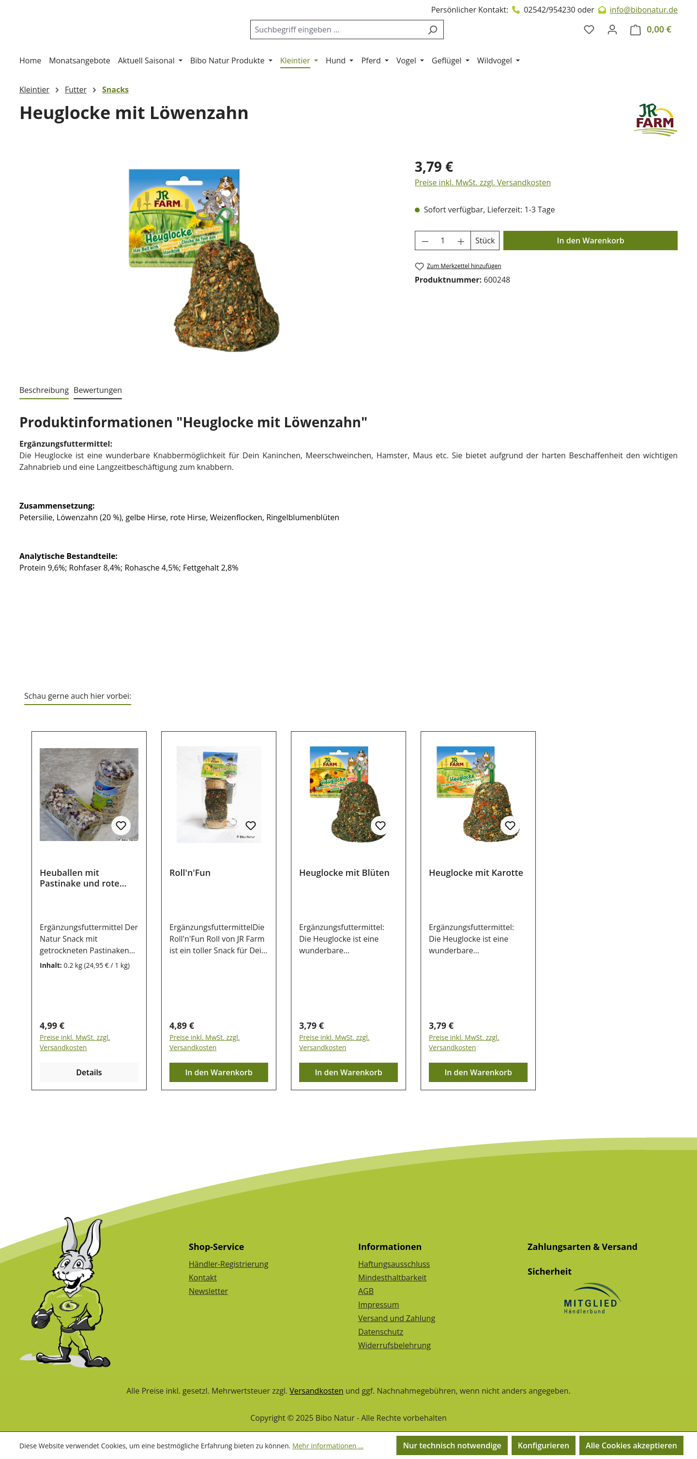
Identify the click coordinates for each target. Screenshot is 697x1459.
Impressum (378, 1304)
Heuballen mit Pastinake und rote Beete (80, 917)
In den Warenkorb (590, 279)
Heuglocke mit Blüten (344, 912)
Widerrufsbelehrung (394, 1345)
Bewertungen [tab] (98, 429)
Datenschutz (380, 1331)
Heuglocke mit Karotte (476, 912)
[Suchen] (440, 49)
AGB (366, 1291)
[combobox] (343, 49)
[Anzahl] (442, 279)
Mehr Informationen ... (328, 1445)
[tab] (44, 429)
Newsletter (208, 1291)
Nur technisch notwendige (452, 1445)
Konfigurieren (543, 1445)
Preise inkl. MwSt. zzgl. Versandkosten (483, 221)
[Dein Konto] (612, 49)
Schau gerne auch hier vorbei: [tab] (77, 735)
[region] (207, 300)
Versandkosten (316, 1390)
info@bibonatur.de (644, 9)
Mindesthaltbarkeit (392, 1277)
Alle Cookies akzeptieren (631, 1445)
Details (89, 1111)
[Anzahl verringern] (425, 279)
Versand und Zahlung (396, 1318)
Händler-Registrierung (228, 1264)
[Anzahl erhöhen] (461, 279)
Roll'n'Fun (190, 912)
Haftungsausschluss (394, 1264)
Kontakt (203, 1277)
